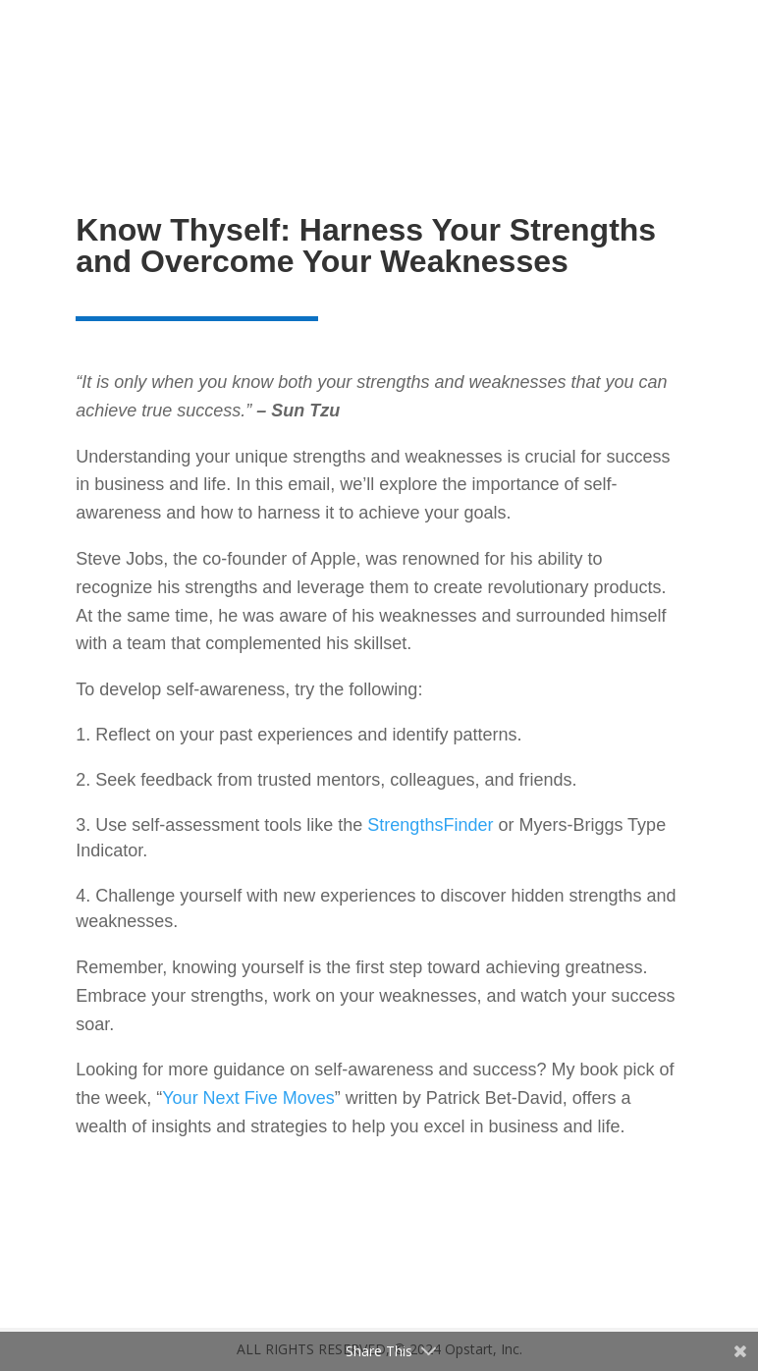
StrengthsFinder (430, 825)
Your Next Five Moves (248, 1098)
